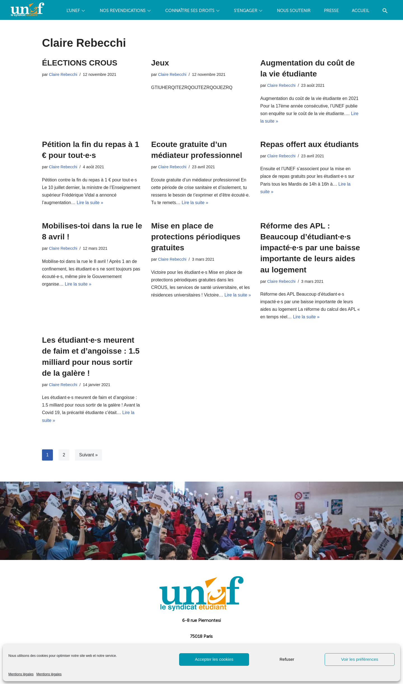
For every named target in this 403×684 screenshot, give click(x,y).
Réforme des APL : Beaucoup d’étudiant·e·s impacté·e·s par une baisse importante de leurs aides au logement (310, 248)
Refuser (287, 659)
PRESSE (342, 11)
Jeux (160, 63)
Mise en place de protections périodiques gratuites (195, 237)
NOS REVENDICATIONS (133, 11)
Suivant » (88, 455)
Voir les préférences (359, 659)
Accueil (372, 11)
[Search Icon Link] (227, 31)
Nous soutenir (304, 11)
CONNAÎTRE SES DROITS (201, 11)
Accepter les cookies (214, 659)
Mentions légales (21, 674)
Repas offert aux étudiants (309, 144)
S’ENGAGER (258, 11)
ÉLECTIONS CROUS (79, 63)
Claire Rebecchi (63, 74)
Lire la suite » (90, 202)
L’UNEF (83, 11)
